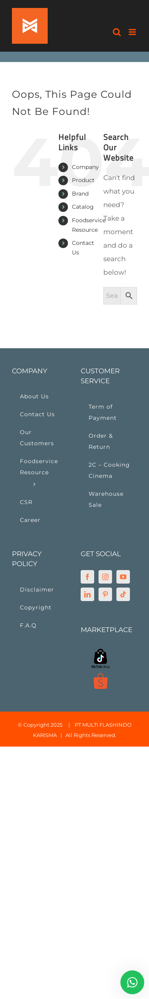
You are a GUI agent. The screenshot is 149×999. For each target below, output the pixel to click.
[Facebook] (87, 577)
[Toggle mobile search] (117, 32)
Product (83, 180)
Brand (80, 193)
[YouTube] (123, 577)
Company (85, 167)
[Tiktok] (123, 594)
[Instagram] (105, 577)
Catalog (83, 206)
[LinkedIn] (87, 594)
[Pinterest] (105, 594)
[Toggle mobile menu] (133, 32)
